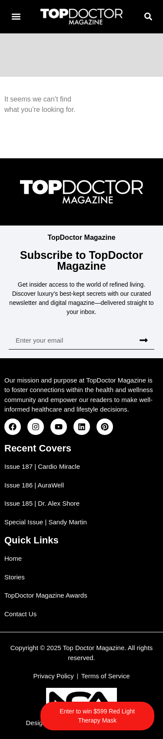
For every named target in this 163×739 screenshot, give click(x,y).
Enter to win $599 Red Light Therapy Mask (97, 716)
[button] (16, 17)
